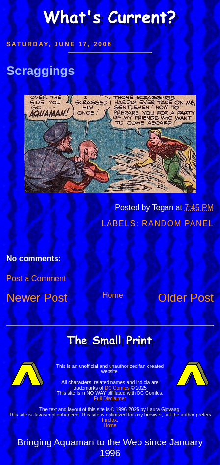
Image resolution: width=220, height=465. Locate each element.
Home (112, 295)
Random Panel (178, 224)
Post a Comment (36, 278)
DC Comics (117, 388)
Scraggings (40, 70)
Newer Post (36, 297)
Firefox (109, 420)
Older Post (186, 297)
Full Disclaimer (110, 398)
